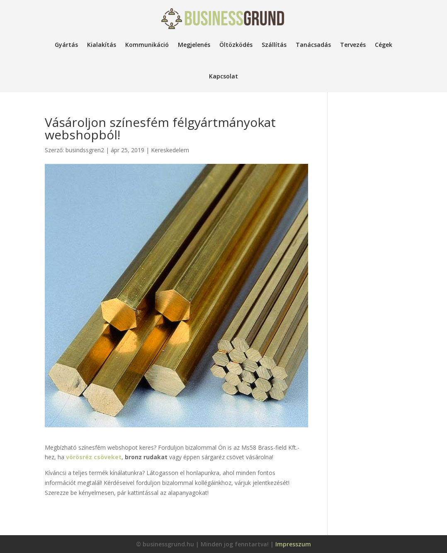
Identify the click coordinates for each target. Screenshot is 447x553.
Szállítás (274, 45)
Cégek (383, 45)
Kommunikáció (147, 45)
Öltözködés (236, 45)
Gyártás (66, 45)
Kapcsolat (223, 76)
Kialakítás (101, 45)
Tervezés (353, 45)
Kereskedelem (170, 150)
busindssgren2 (85, 150)
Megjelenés (194, 45)
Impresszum (293, 544)
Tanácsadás (313, 45)
